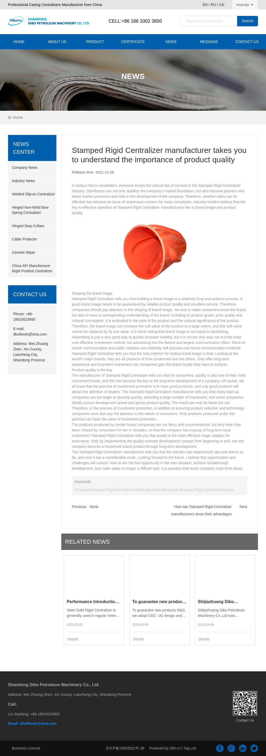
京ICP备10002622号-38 (125, 748)
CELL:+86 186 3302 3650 (135, 21)
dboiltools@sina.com (30, 334)
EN (206, 5)
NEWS (133, 76)
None (94, 507)
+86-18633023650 (45, 714)
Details (72, 639)
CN (221, 5)
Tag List (189, 748)
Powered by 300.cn (165, 748)
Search (247, 21)
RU (213, 5)
